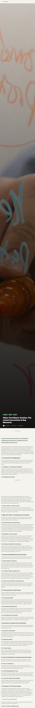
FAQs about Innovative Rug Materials (9, 699)
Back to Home (5, 1)
